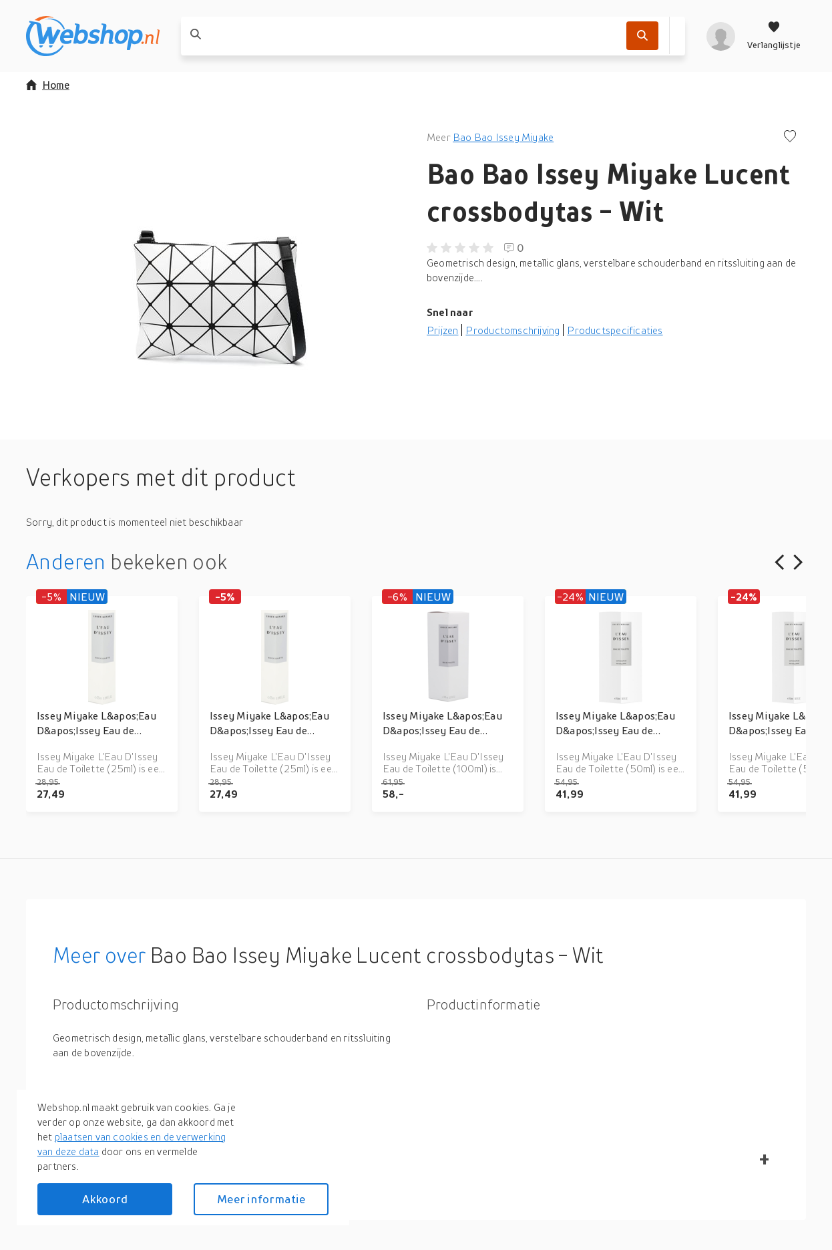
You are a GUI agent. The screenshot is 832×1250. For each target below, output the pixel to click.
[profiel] (720, 36)
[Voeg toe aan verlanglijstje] (790, 137)
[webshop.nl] (93, 36)
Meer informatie (261, 1199)
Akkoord (105, 1199)
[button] (215, 263)
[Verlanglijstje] (774, 36)
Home (47, 85)
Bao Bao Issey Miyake (503, 137)
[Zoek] (642, 35)
